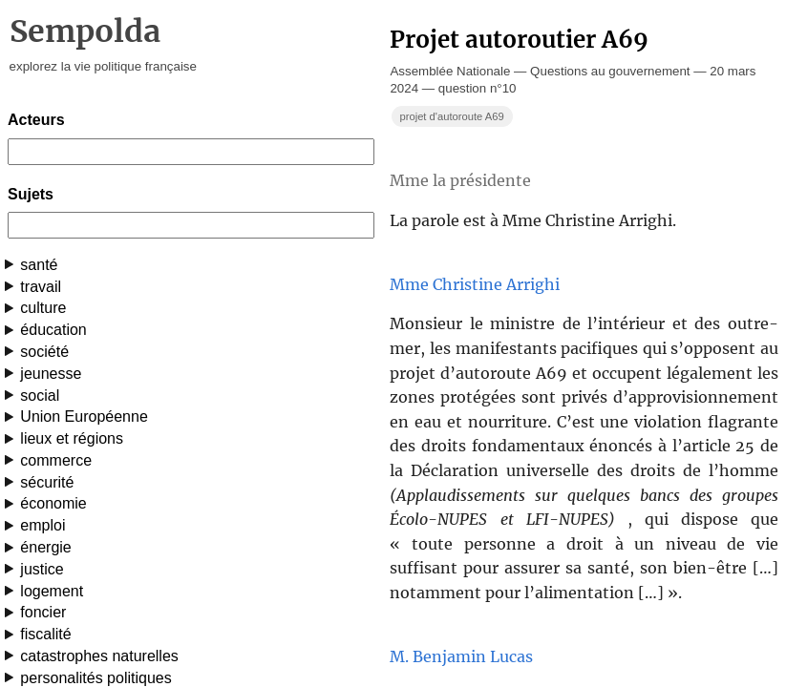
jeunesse (50, 373)
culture (43, 308)
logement (51, 591)
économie (53, 503)
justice (41, 569)
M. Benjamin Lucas (461, 656)
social (39, 395)
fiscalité (45, 634)
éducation (53, 330)
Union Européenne (83, 416)
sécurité (47, 482)
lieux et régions (71, 438)
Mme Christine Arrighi (475, 284)
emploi (42, 525)
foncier (43, 612)
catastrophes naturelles (99, 656)
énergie (45, 547)
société (44, 352)
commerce (56, 460)
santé (38, 265)
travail (40, 287)
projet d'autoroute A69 (451, 116)
